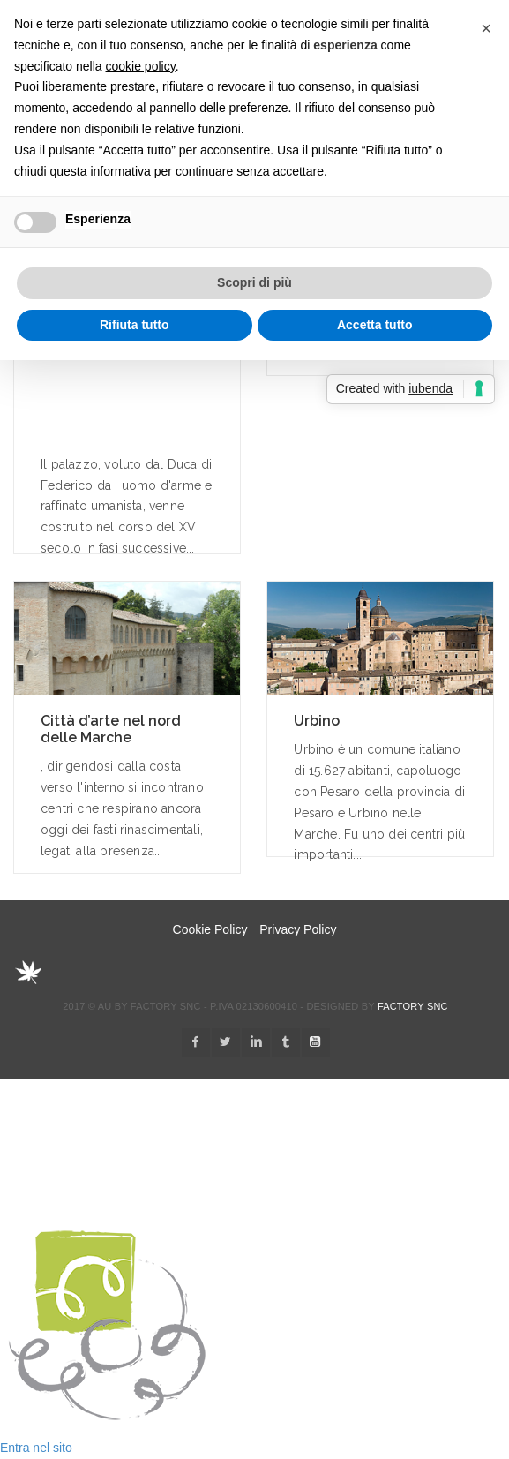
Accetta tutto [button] (375, 325)
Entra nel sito (36, 1447)
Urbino (317, 720)
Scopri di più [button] (254, 282)
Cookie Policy (210, 929)
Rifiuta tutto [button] (134, 325)
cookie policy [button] (141, 66)
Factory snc (413, 1006)
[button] (486, 28)
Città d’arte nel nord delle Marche (111, 729)
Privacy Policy (297, 929)
